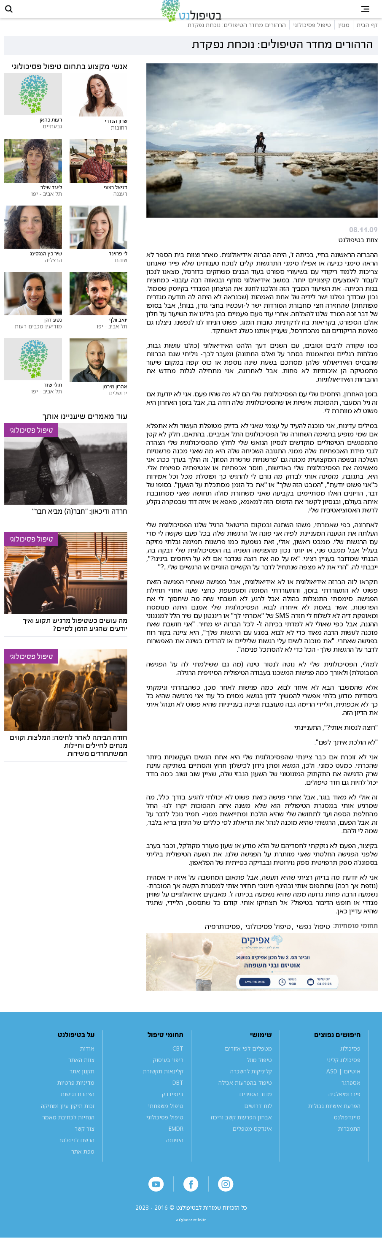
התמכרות (349, 1141)
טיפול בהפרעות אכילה (245, 1095)
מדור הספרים (255, 1107)
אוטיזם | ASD (343, 1083)
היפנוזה (174, 1152)
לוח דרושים (258, 1118)
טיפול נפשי (313, 939)
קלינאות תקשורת (163, 1083)
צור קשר (84, 1141)
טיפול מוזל (259, 1072)
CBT (177, 1061)
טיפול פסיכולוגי (268, 939)
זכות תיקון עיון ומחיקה (67, 1118)
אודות (87, 1061)
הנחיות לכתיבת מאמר (68, 1129)
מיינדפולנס (347, 1129)
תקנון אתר (82, 1083)
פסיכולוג (350, 1061)
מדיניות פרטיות (75, 1095)
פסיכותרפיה (222, 939)
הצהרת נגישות (77, 1107)
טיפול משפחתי (165, 1118)
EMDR (176, 1141)
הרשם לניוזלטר (76, 1152)
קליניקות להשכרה (251, 1083)
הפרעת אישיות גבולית (334, 1118)
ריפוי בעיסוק (168, 1072)
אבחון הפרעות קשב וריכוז (241, 1129)
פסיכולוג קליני (343, 1072)
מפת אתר (82, 1163)
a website (191, 1237)
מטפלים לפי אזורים (248, 1061)
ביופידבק (172, 1107)
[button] (15, 15)
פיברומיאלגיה (344, 1107)
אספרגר (351, 1095)
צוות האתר (81, 1072)
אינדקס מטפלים (252, 1141)
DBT (177, 1095)
